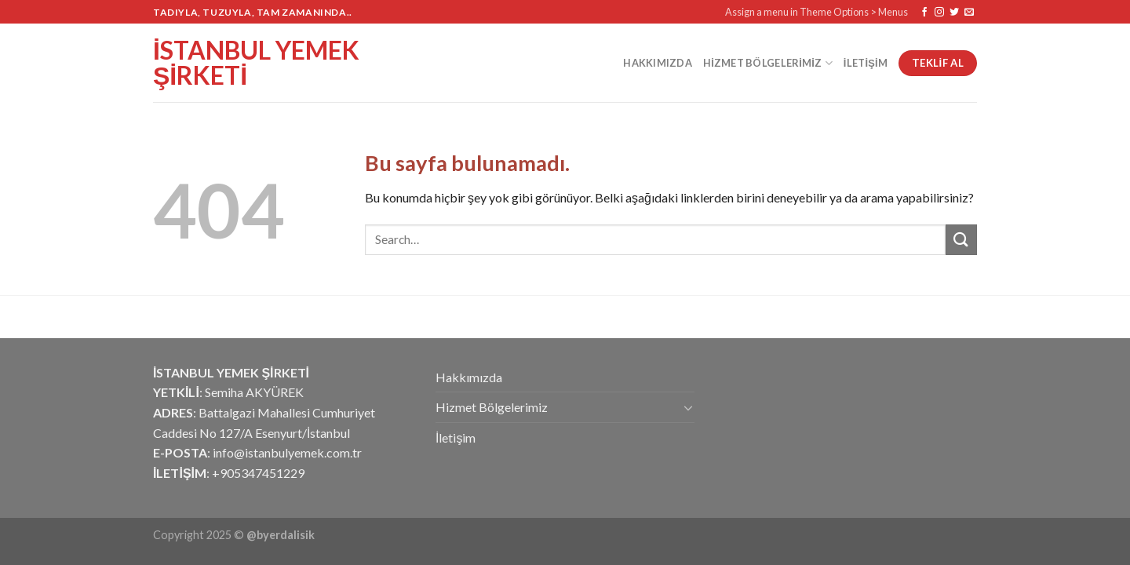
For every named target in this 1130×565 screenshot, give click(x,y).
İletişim (866, 62)
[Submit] (961, 239)
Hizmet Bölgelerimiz (768, 63)
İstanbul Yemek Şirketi (256, 63)
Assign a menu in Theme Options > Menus (816, 11)
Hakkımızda (657, 62)
